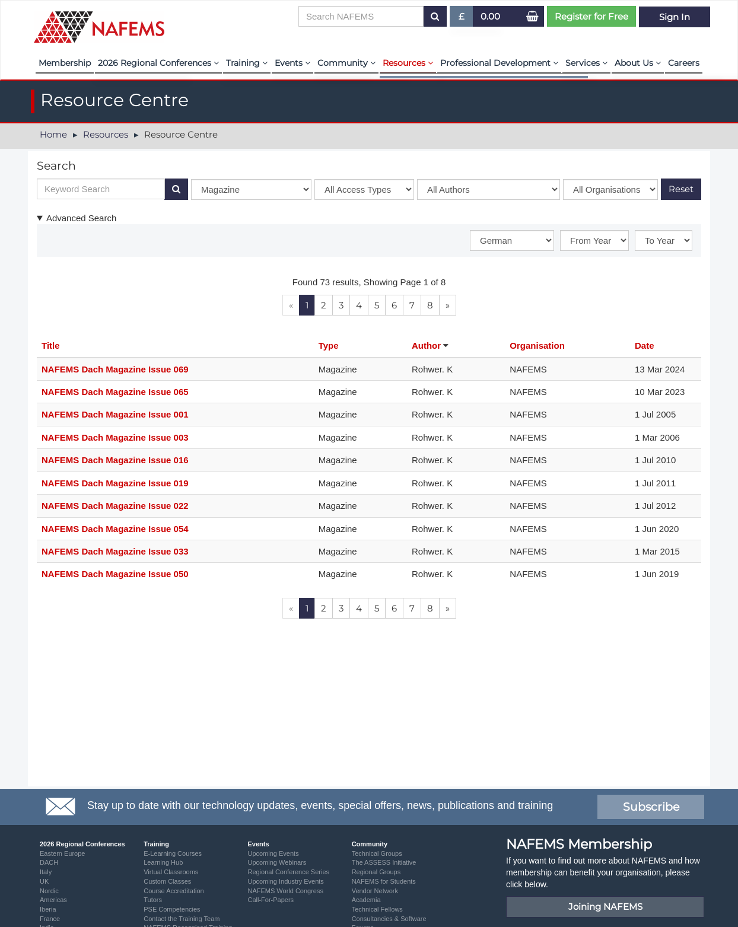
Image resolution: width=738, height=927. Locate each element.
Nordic (49, 890)
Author (427, 345)
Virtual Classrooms (171, 871)
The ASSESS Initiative (384, 862)
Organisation (537, 345)
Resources (408, 63)
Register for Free (591, 16)
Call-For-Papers (270, 899)
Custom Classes (167, 881)
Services (586, 63)
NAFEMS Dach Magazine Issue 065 (115, 392)
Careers (683, 63)
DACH (49, 862)
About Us (638, 63)
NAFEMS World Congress (285, 890)
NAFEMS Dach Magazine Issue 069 (115, 369)
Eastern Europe (62, 853)
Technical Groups (377, 853)
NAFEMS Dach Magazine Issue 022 (115, 506)
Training (247, 63)
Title (51, 345)
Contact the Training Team (182, 918)
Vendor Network (375, 890)
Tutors (153, 899)
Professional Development (499, 63)
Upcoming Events (272, 853)
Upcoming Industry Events (285, 881)
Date (644, 345)
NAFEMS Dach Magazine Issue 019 (115, 483)
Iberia (48, 909)
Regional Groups (376, 871)
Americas (53, 899)
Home (53, 134)
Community (346, 63)
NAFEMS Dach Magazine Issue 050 (115, 574)
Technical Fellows (377, 909)
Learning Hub (163, 862)
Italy (46, 871)
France (50, 918)
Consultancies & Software (389, 918)
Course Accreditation (174, 890)
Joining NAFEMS (605, 906)
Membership (65, 63)
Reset (681, 189)
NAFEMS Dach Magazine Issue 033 (115, 551)
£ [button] (461, 19)
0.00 (490, 16)
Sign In (674, 16)
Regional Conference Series (288, 871)
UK (44, 881)
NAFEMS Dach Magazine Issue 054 (115, 529)
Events (292, 63)
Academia (366, 899)
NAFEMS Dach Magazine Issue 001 (115, 414)
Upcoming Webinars (276, 862)
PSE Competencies (172, 909)
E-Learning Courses (173, 853)
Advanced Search (81, 218)
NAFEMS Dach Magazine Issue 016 (115, 460)
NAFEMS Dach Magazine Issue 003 (115, 437)
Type (329, 345)
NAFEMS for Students (384, 881)
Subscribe (651, 807)
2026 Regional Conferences (158, 63)
